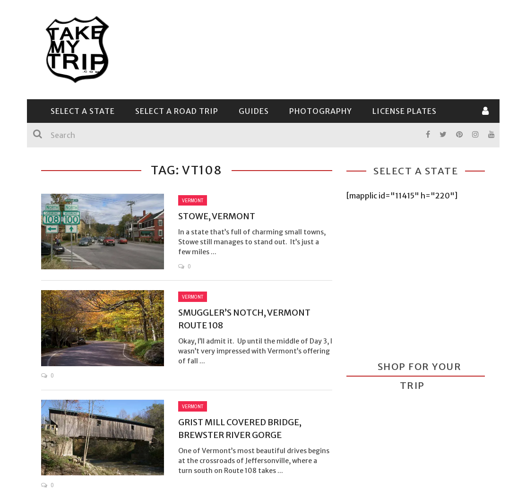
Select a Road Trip (176, 111)
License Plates (404, 111)
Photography (320, 111)
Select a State (83, 111)
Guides (254, 111)
